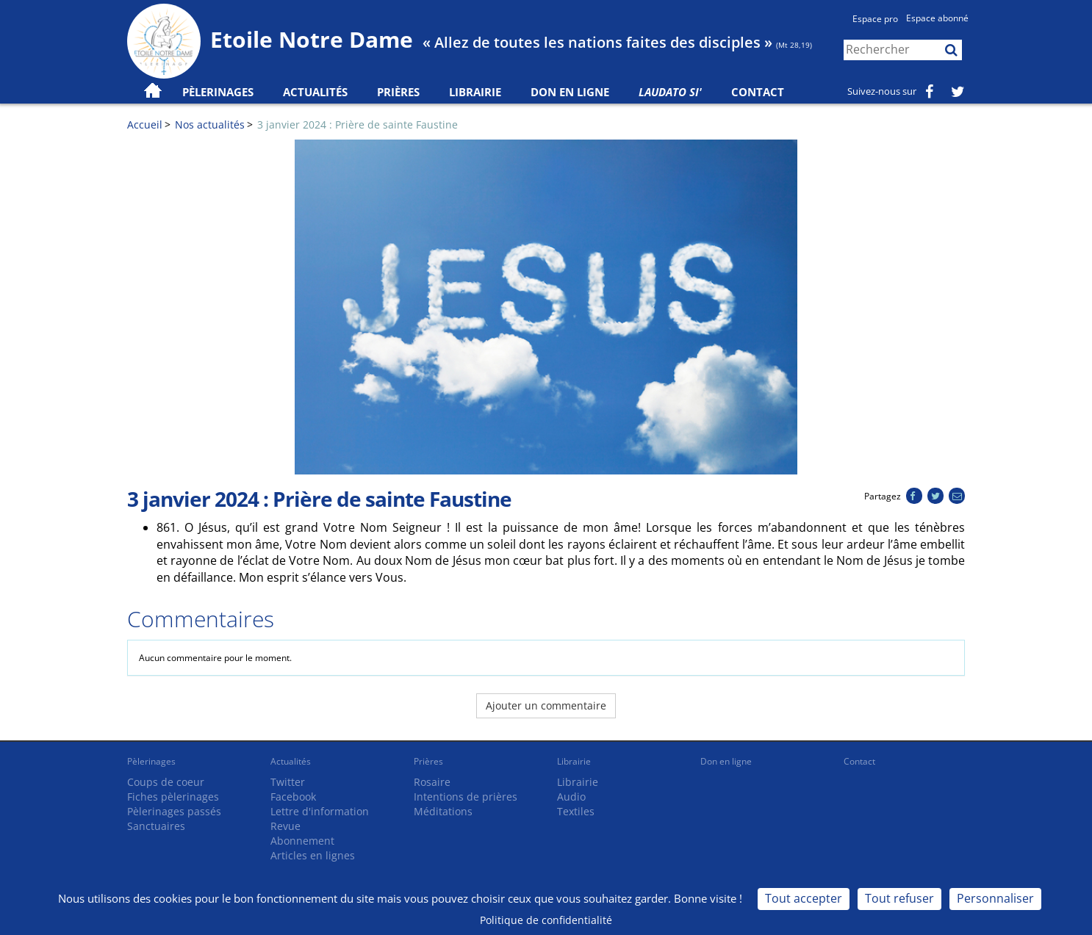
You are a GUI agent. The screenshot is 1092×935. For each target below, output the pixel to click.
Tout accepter (803, 898)
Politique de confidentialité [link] (546, 920)
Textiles (576, 811)
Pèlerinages (151, 761)
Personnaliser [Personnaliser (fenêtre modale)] (995, 898)
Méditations (443, 811)
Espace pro (875, 18)
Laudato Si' (670, 91)
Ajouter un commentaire (546, 705)
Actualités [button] (315, 91)
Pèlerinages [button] (218, 91)
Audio (571, 797)
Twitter (287, 782)
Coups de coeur (165, 782)
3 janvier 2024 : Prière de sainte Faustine (357, 124)
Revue (285, 826)
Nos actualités (210, 124)
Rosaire (432, 782)
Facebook (293, 797)
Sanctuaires (156, 826)
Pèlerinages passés (174, 811)
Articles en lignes (312, 855)
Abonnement (302, 841)
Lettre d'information (319, 811)
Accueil (144, 124)
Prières (398, 91)
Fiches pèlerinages (173, 797)
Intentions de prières (465, 797)
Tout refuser (899, 898)
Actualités (290, 761)
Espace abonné (937, 18)
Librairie (475, 91)
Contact (757, 91)
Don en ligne (570, 91)
